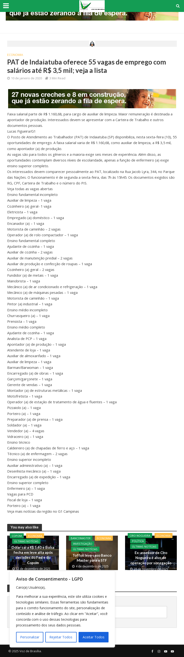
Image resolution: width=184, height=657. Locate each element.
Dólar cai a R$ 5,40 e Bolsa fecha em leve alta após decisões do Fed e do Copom (33, 555)
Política (138, 541)
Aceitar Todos (93, 637)
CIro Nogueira (140, 535)
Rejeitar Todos (60, 637)
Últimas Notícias (26, 541)
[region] (62, 609)
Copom (17, 536)
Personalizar (29, 637)
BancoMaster (81, 538)
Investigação (82, 543)
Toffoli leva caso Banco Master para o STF (92, 557)
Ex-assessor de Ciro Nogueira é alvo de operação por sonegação (150, 557)
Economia (15, 55)
